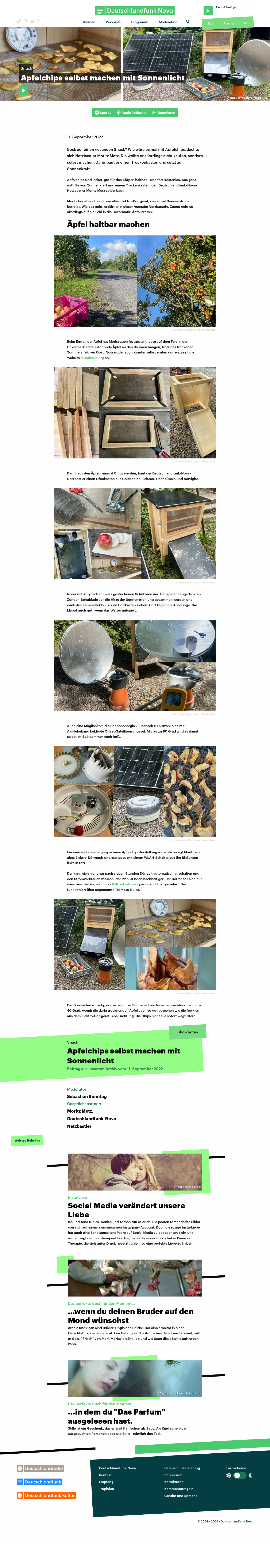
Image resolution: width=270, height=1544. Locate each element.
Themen (88, 22)
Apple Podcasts (131, 112)
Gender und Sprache (180, 1496)
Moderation (168, 22)
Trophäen (106, 1489)
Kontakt (105, 1475)
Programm (139, 22)
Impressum (173, 1475)
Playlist (229, 23)
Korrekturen (174, 1482)
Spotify (103, 112)
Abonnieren (163, 112)
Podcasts (113, 22)
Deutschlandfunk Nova (117, 1468)
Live (211, 23)
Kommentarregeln (178, 1489)
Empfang (106, 1482)
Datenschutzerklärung (182, 1468)
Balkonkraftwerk (125, 884)
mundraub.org (92, 358)
